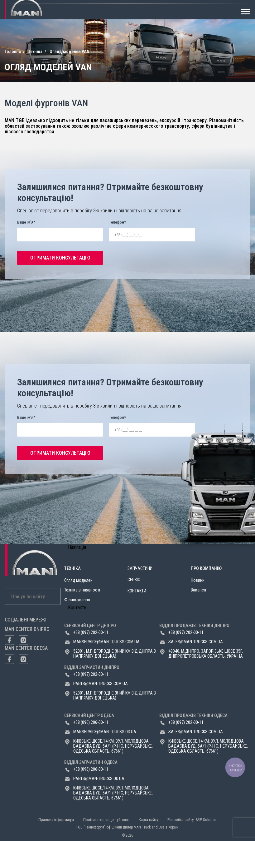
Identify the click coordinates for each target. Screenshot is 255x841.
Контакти (137, 590)
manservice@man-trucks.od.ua (104, 731)
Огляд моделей (78, 580)
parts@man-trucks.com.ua (100, 683)
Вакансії (198, 589)
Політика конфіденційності (106, 819)
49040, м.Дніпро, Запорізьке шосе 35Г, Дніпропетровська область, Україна (205, 654)
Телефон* (117, 222)
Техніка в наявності (82, 589)
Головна (13, 51)
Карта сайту (148, 819)
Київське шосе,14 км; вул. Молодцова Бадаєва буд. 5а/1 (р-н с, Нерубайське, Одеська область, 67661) (113, 746)
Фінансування (77, 599)
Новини (197, 580)
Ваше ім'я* (26, 222)
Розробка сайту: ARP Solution (192, 819)
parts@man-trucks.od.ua (98, 778)
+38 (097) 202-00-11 (90, 632)
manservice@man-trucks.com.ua (106, 641)
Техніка (35, 51)
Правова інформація (56, 819)
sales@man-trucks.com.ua (195, 641)
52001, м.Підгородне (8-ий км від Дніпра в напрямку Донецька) (114, 654)
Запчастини (140, 568)
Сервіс (134, 579)
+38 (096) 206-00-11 (90, 722)
